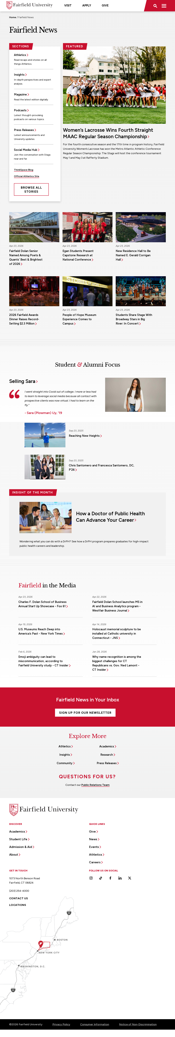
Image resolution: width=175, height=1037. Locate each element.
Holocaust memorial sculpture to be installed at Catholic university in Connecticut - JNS (116, 633)
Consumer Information (94, 1024)
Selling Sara (22, 381)
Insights (19, 74)
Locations (17, 905)
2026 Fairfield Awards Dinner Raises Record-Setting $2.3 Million (24, 319)
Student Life (18, 839)
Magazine (20, 94)
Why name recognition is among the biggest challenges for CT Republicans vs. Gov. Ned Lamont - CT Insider (116, 663)
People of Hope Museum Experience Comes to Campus (79, 319)
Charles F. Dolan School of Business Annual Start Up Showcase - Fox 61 (42, 604)
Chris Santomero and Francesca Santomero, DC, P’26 (101, 467)
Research (106, 754)
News (93, 839)
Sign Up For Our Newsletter (85, 712)
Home (12, 17)
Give (105, 5)
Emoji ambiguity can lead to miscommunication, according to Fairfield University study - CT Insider (43, 661)
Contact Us (18, 898)
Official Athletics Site (26, 176)
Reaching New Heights (84, 435)
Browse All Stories (31, 189)
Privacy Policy (61, 1024)
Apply (86, 5)
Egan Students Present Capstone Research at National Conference (78, 255)
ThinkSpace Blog (23, 169)
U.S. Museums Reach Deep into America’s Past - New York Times (40, 631)
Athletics (20, 55)
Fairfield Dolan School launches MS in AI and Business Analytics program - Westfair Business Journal (117, 606)
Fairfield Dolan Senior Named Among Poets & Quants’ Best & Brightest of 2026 (25, 257)
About (13, 854)
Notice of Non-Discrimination (138, 1024)
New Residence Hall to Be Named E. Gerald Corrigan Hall (133, 255)
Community (64, 763)
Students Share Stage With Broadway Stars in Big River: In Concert (134, 319)
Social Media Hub (25, 150)
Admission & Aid (20, 847)
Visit (68, 5)
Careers (95, 862)
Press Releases (24, 130)
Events (94, 847)
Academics (106, 746)
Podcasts (20, 110)
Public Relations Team (95, 785)
